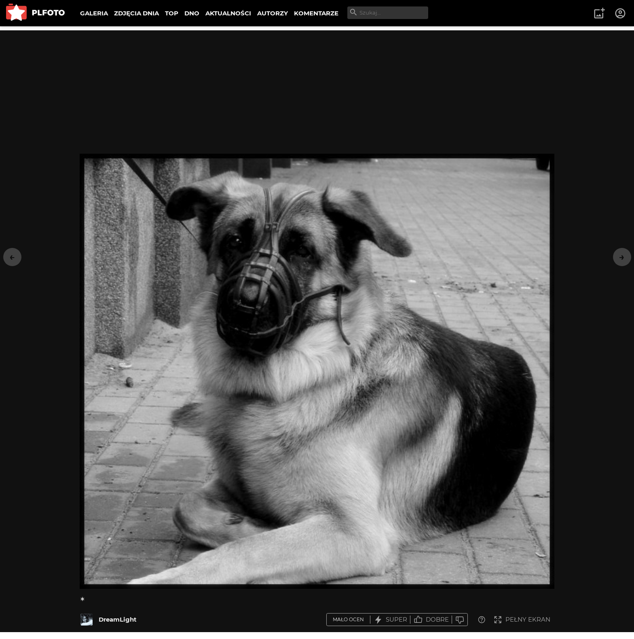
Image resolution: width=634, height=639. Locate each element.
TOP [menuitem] (171, 13)
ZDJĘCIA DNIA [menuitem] (136, 13)
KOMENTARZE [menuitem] (316, 13)
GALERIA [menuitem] (94, 13)
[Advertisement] (317, 87)
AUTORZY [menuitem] (272, 13)
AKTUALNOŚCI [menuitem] (228, 13)
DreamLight (118, 619)
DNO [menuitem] (191, 13)
